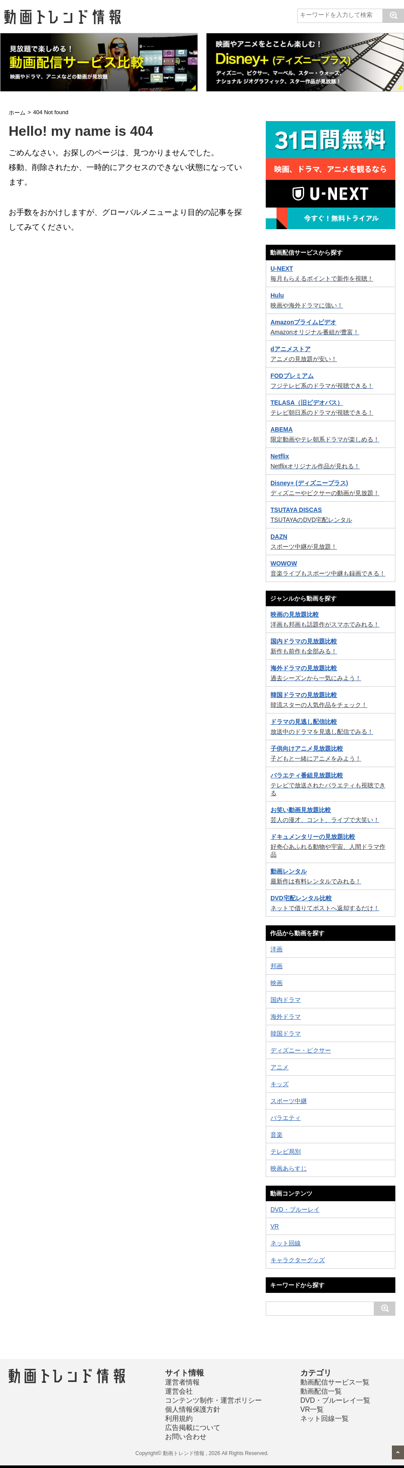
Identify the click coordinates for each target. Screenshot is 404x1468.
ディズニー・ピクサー (300, 1050)
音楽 (276, 1134)
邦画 (276, 966)
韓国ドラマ (285, 1033)
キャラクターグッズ (297, 1260)
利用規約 (179, 1418)
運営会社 (179, 1391)
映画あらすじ (288, 1168)
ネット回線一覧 (324, 1418)
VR (274, 1226)
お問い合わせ (186, 1436)
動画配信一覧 (321, 1391)
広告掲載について (192, 1427)
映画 (276, 982)
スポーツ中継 (288, 1100)
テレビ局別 (285, 1151)
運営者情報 (182, 1382)
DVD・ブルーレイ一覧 (335, 1400)
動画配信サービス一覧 (334, 1382)
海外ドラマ (285, 1016)
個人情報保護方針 (192, 1409)
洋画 (276, 949)
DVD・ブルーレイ (295, 1209)
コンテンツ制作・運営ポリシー (213, 1400)
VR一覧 (312, 1409)
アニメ (279, 1067)
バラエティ (285, 1117)
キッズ (279, 1084)
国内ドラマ (285, 999)
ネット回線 (285, 1243)
